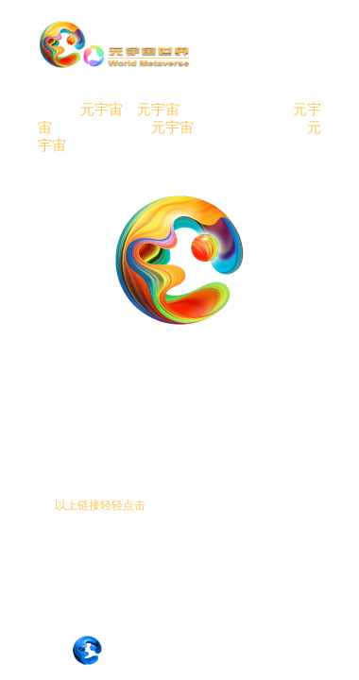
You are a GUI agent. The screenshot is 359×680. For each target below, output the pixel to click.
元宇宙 (101, 109)
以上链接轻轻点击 (100, 505)
